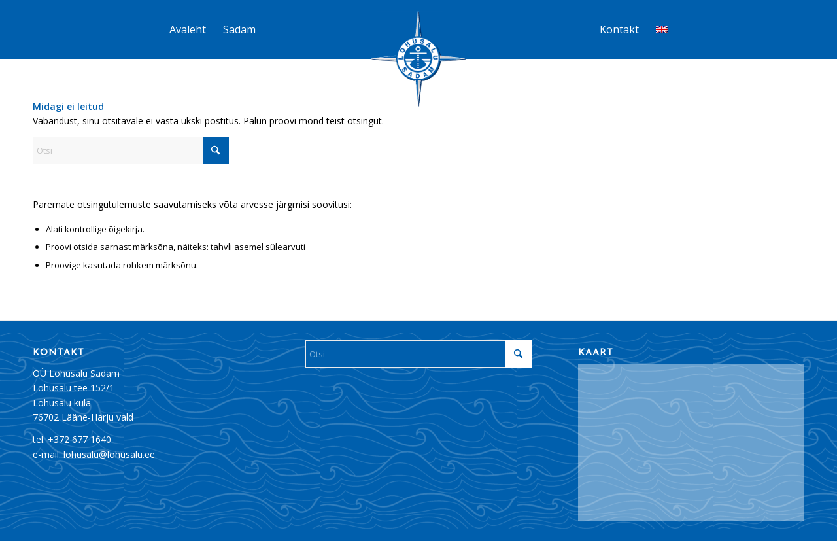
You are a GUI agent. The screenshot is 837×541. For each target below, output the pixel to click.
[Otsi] (131, 150)
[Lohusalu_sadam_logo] (418, 60)
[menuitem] (187, 29)
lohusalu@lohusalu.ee (109, 454)
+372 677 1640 (79, 439)
